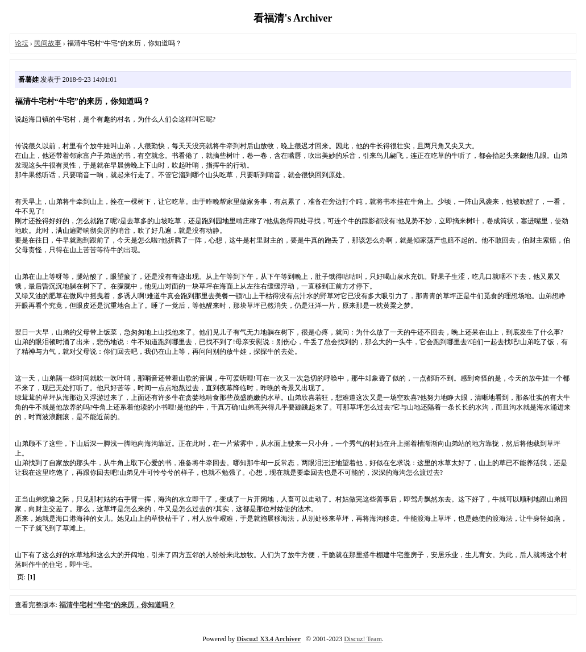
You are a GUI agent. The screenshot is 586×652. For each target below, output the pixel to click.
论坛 (21, 43)
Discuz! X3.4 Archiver (268, 639)
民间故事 (47, 43)
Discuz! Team (363, 639)
